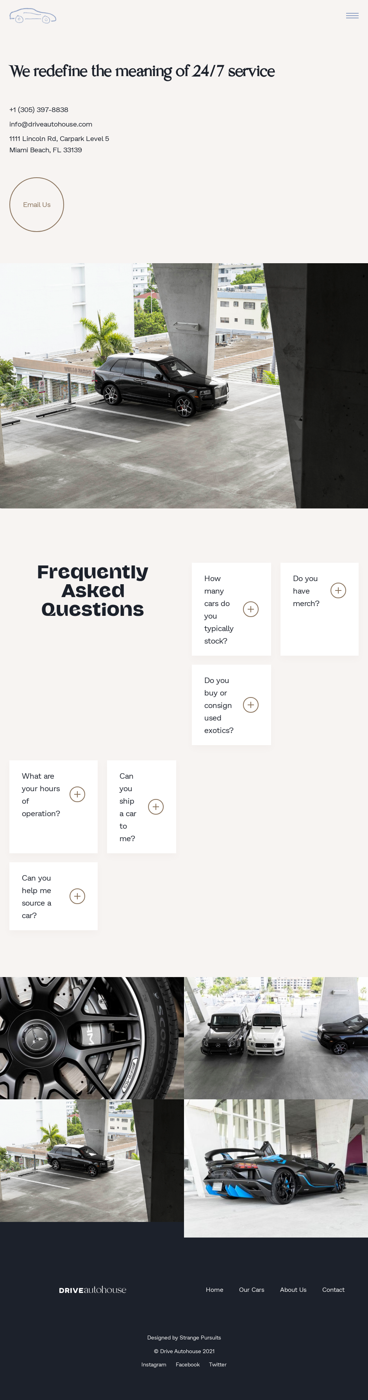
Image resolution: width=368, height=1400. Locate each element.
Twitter (218, 1364)
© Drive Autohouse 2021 (184, 1351)
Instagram (153, 1364)
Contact (333, 1289)
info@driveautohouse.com (50, 123)
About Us (293, 1289)
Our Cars (251, 1289)
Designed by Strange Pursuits (184, 1337)
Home (214, 1289)
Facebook (188, 1364)
